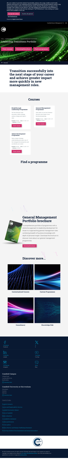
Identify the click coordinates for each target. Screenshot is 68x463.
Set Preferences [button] (12, 16)
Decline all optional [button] (27, 14)
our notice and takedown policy (29, 453)
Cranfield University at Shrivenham (16, 387)
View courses (7, 49)
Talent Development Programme (18, 134)
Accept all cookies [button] (13, 14)
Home (2, 38)
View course (16, 125)
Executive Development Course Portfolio (29, 38)
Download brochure (23, 49)
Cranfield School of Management (54, 23)
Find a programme (41, 49)
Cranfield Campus (9, 374)
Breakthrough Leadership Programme (19, 108)
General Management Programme (43, 108)
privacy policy (23, 455)
